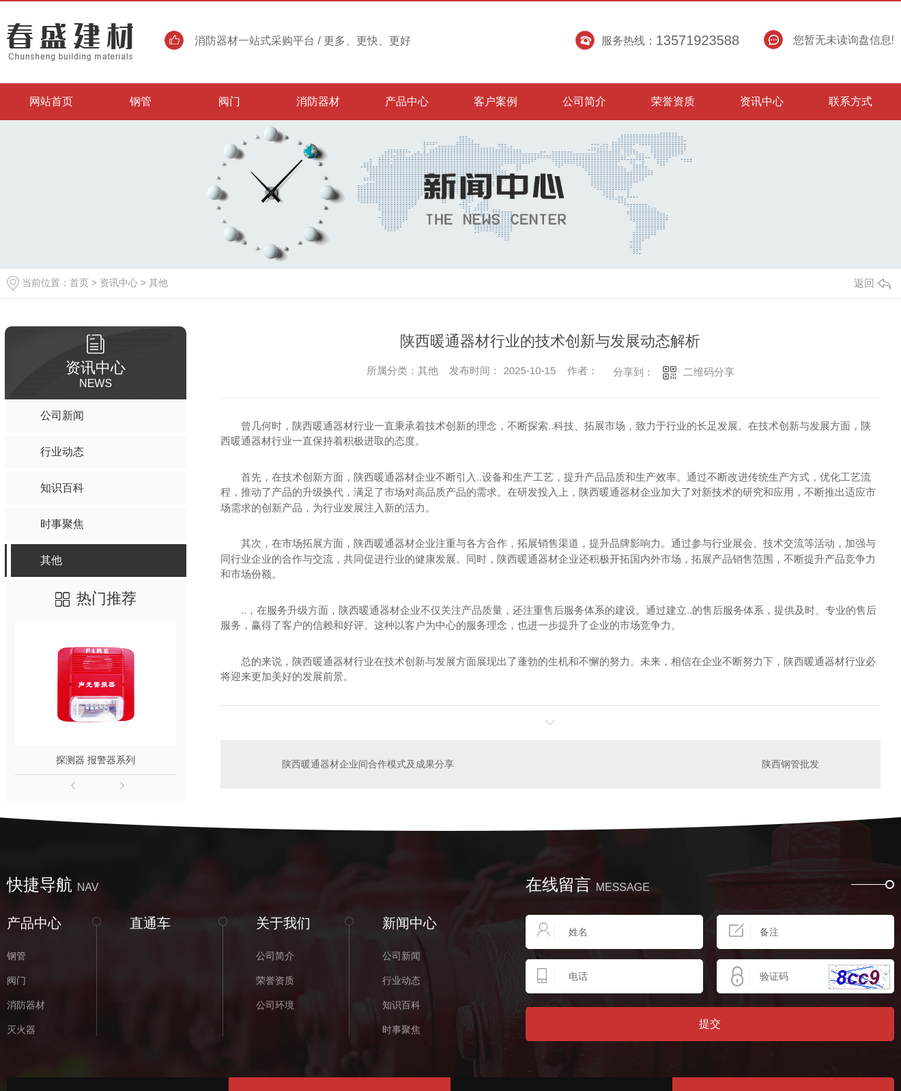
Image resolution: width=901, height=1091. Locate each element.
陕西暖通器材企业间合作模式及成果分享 (368, 763)
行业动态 (401, 979)
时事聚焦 (401, 1028)
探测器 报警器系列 (95, 759)
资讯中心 (119, 282)
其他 (158, 282)
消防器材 (26, 1004)
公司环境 (275, 1004)
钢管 (16, 955)
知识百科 (401, 1004)
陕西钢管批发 (790, 763)
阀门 (16, 979)
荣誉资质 (275, 979)
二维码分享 (708, 372)
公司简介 (275, 955)
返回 (872, 283)
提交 (710, 1023)
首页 (79, 282)
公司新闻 (401, 955)
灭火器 (21, 1028)
